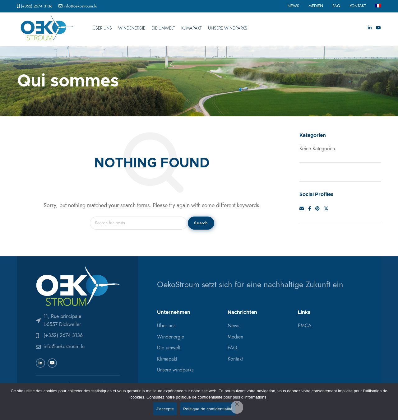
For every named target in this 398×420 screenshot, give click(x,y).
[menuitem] (378, 6)
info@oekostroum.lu (80, 6)
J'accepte (165, 409)
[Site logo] (47, 28)
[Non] (237, 407)
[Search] (138, 223)
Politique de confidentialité (207, 409)
